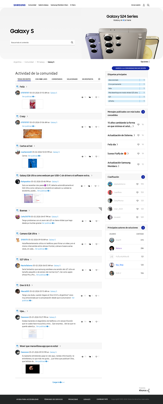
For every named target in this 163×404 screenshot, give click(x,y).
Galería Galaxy (43, 5)
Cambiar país (102, 399)
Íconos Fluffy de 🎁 (117, 153)
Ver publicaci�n (28, 96)
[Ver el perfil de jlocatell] (117, 217)
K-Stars (73, 5)
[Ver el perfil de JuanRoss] (118, 192)
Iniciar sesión (135, 5)
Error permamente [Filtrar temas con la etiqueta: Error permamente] (115, 84)
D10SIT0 (24, 240)
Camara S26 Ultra (28, 233)
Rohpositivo (26, 181)
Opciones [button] (144, 62)
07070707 (25, 93)
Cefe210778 (25, 217)
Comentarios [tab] (57, 79)
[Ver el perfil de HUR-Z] (118, 273)
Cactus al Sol (26, 146)
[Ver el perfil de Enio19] (118, 240)
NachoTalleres (26, 265)
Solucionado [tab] (72, 79)
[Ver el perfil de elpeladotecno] (119, 184)
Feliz (22, 86)
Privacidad (73, 399)
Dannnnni (25, 317)
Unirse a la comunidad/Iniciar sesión (131, 68)
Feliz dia (112, 144)
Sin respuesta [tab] (87, 79)
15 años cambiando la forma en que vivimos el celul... (121, 124)
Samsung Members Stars (59, 5)
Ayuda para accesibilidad (27, 399)
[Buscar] (42, 42)
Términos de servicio (53, 399)
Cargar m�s (57, 382)
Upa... (22, 311)
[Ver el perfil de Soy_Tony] (119, 265)
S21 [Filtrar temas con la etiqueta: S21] (110, 97)
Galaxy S (53, 93)
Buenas (23, 210)
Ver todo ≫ (126, 112)
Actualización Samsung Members (119, 164)
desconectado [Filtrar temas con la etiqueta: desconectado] (113, 80)
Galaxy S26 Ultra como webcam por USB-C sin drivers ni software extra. (55, 175)
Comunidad (32, 5)
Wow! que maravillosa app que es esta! (39, 346)
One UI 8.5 (25, 285)
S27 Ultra (24, 259)
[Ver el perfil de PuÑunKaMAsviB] (122, 257)
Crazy (22, 116)
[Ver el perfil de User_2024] (118, 209)
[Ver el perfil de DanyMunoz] (118, 201)
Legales (87, 399)
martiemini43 (26, 152)
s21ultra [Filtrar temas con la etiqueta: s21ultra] (111, 101)
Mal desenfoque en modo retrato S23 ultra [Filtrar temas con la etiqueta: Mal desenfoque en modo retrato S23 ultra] (123, 93)
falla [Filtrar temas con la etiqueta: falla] (110, 88)
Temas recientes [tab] (24, 79)
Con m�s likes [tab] (41, 79)
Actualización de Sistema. (120, 135)
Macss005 (25, 291)
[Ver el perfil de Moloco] (119, 248)
